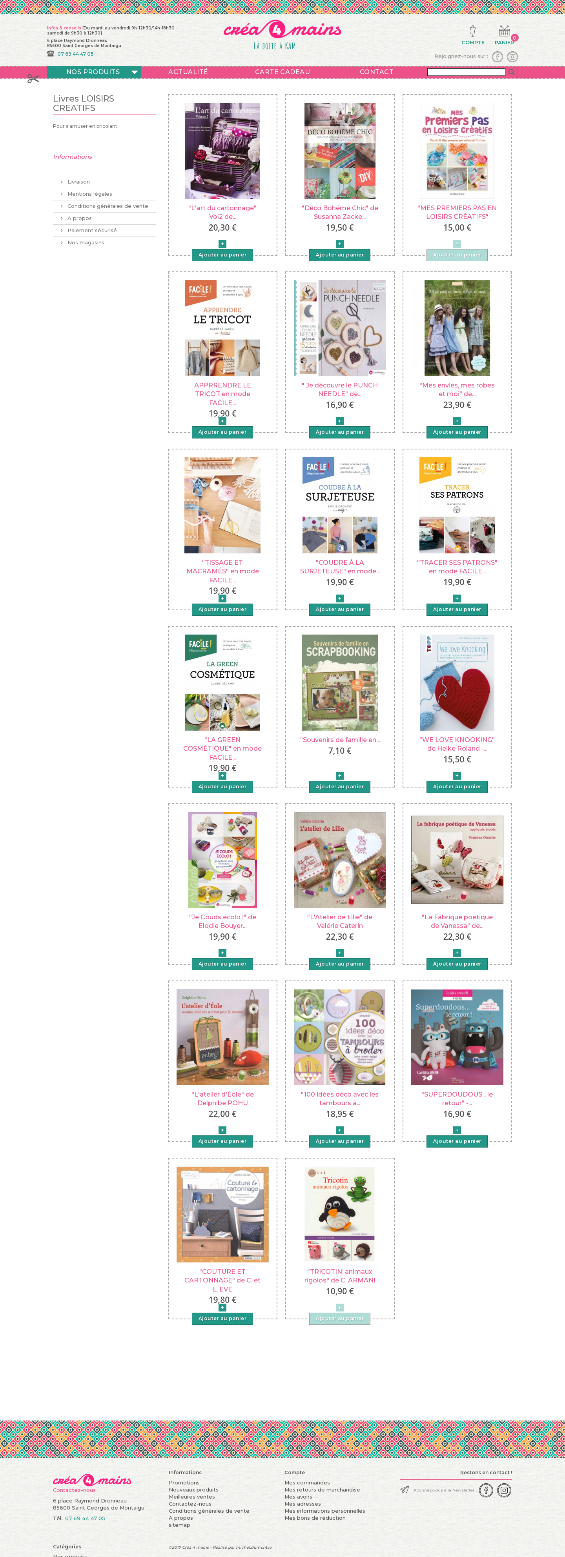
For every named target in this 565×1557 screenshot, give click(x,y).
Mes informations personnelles (324, 1511)
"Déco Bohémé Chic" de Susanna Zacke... (340, 212)
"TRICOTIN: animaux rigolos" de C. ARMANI (339, 1276)
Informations (72, 156)
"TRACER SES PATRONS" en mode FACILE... (457, 567)
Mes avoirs (298, 1496)
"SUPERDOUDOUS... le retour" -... (457, 1099)
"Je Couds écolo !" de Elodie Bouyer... (222, 921)
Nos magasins (85, 239)
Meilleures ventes (192, 1496)
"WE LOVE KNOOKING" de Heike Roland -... (457, 744)
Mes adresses (302, 1504)
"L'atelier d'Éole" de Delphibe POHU (222, 1099)
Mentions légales (89, 190)
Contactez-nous (190, 1504)
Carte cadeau (282, 72)
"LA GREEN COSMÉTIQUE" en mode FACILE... (222, 748)
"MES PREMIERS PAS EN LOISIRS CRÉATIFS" (457, 212)
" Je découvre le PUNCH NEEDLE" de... (340, 390)
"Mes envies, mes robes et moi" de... (457, 390)
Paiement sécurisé (91, 227)
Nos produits (93, 72)
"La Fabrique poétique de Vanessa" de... (457, 921)
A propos (79, 215)
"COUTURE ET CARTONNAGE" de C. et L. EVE (222, 1280)
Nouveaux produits (194, 1489)
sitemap (179, 1525)
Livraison (78, 178)
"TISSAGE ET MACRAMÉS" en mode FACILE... (222, 571)
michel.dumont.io (254, 1547)
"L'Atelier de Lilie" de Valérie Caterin (339, 921)
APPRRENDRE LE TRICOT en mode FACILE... (222, 394)
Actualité (188, 72)
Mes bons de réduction (315, 1518)
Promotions (184, 1482)
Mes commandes (307, 1482)
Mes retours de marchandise (322, 1489)
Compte (294, 1472)
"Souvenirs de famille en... (340, 740)
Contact (377, 72)
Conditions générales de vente (107, 203)
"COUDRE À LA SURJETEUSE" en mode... (340, 567)
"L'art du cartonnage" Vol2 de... (222, 212)
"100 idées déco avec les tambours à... (340, 1099)
